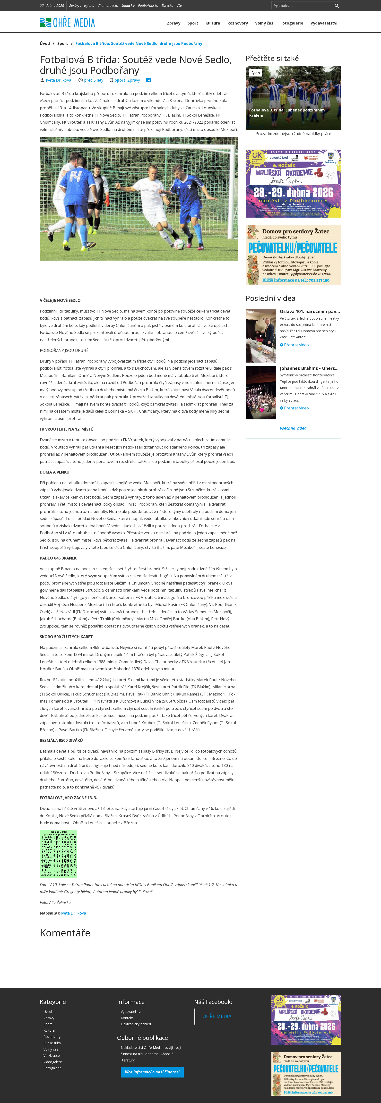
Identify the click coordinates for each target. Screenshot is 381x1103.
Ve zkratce (51, 1055)
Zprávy (173, 23)
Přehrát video (294, 345)
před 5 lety (93, 80)
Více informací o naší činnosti (152, 1072)
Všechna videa (293, 428)
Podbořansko (148, 5)
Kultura (213, 23)
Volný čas (264, 23)
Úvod (45, 43)
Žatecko (167, 5)
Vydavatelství (324, 23)
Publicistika (52, 1043)
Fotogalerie (291, 23)
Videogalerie (53, 1062)
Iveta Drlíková (59, 80)
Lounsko (128, 5)
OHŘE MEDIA (217, 1016)
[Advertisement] (139, 277)
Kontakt (127, 1018)
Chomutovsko (108, 5)
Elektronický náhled (136, 1024)
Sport (193, 23)
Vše (179, 5)
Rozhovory (237, 23)
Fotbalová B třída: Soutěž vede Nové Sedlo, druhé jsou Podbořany (139, 43)
